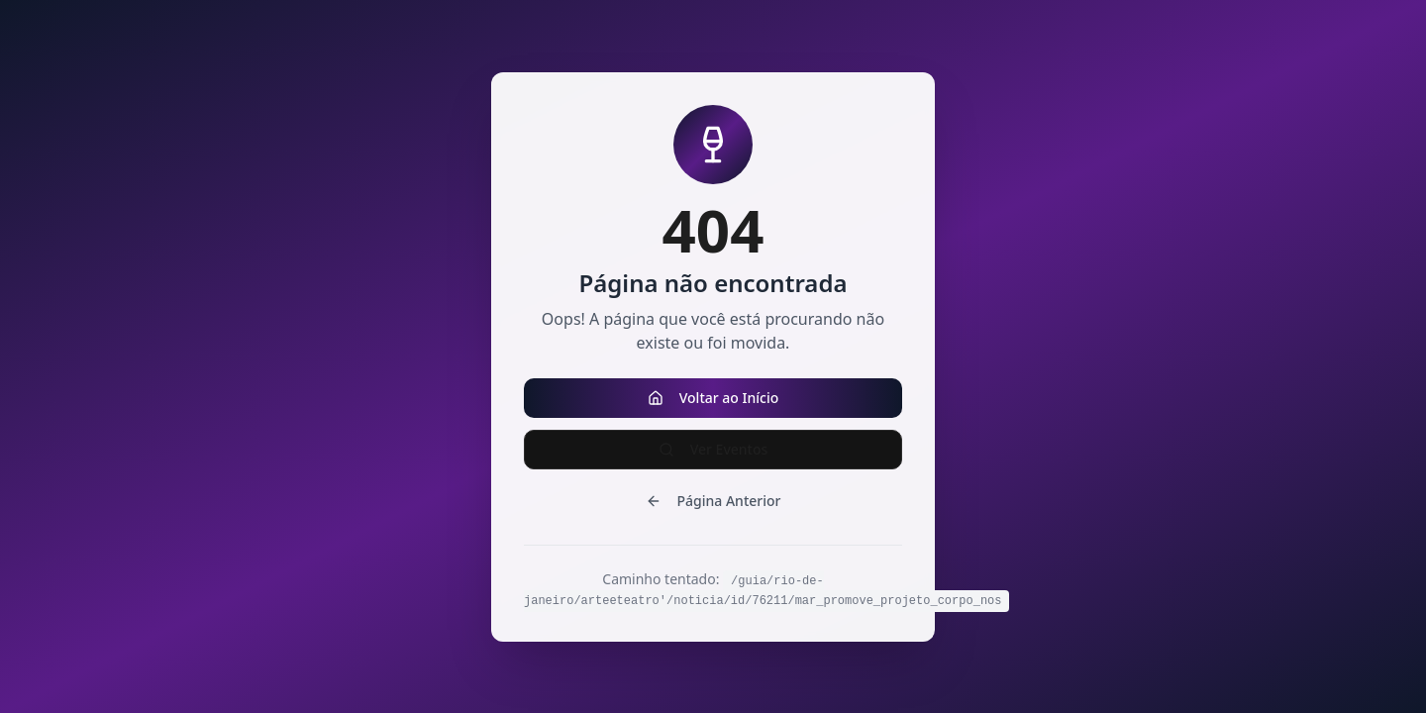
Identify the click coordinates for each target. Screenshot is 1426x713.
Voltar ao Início (713, 397)
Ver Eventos (713, 449)
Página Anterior (713, 500)
